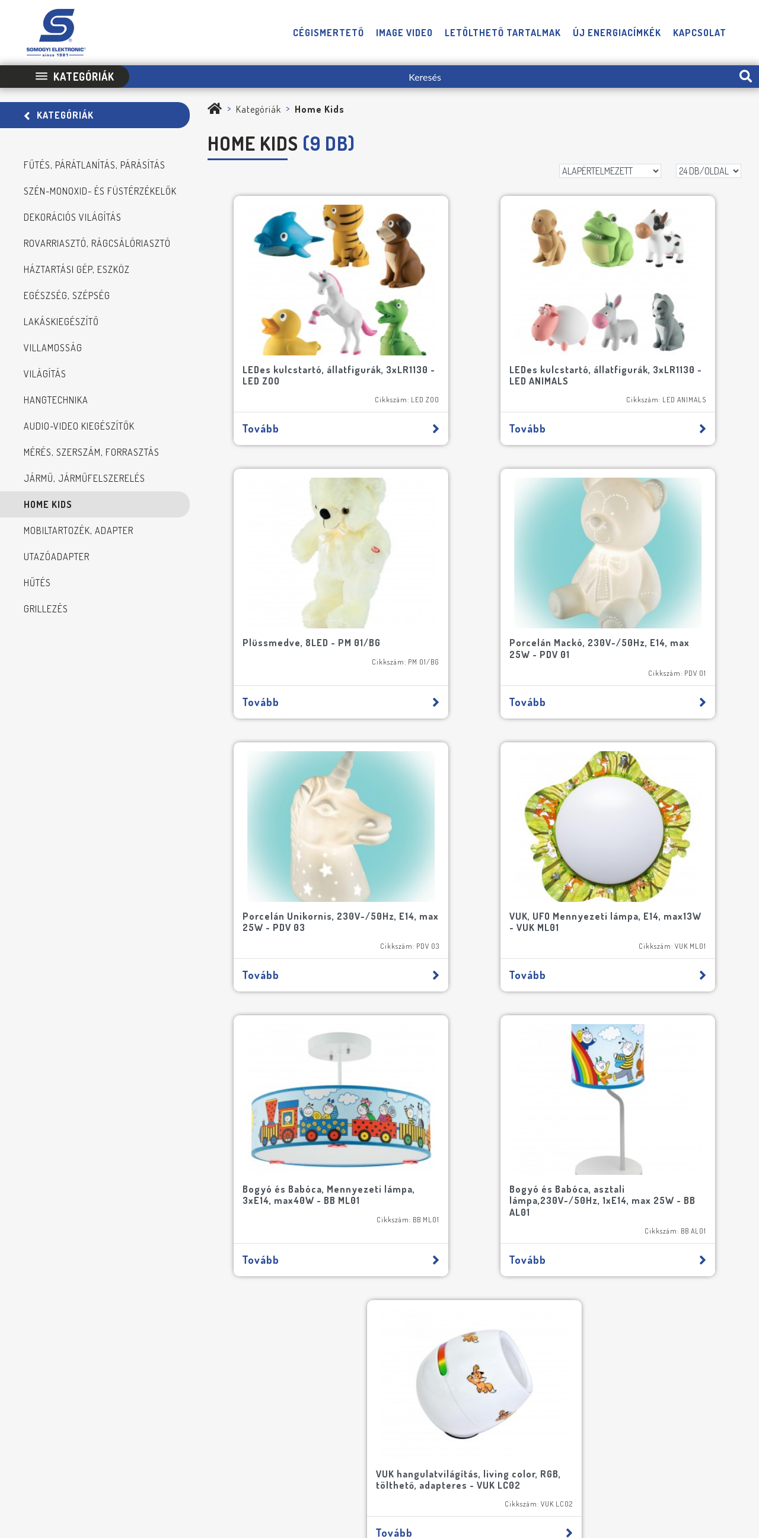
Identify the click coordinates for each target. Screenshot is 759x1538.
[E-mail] (295, 1115)
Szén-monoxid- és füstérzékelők (100, 191)
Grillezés (46, 609)
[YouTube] (710, 1405)
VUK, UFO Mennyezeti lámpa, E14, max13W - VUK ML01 (647, 571)
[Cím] (210, 1147)
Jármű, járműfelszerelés (84, 478)
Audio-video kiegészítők (79, 426)
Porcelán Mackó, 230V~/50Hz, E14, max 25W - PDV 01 (294, 571)
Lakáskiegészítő (61, 322)
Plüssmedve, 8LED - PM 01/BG (650, 331)
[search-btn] (745, 76)
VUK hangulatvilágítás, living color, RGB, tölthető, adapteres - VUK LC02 (648, 823)
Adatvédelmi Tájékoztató (409, 1440)
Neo (734, 1440)
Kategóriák (59, 115)
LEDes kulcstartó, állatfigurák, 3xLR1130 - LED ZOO (295, 336)
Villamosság (53, 348)
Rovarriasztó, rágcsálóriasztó (97, 243)
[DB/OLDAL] (708, 171)
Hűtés (37, 583)
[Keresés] (430, 76)
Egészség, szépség (67, 295)
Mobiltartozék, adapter (78, 530)
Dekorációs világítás (73, 217)
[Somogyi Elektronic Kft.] (215, 109)
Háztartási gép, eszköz (77, 269)
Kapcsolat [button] (699, 33)
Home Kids (48, 504)
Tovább (296, 389)
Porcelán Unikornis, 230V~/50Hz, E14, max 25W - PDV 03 (469, 577)
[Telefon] (660, 1405)
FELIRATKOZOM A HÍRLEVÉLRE (112, 1264)
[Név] (126, 1115)
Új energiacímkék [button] (617, 33)
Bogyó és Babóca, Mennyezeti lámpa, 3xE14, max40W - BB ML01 (295, 823)
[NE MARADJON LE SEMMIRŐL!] (54, 1207)
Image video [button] (404, 33)
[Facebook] (685, 1405)
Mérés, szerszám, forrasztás (92, 452)
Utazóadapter (57, 557)
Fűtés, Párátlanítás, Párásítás (94, 165)
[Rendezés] (610, 171)
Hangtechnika (56, 400)
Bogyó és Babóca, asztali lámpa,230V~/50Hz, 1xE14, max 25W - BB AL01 (474, 823)
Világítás (45, 374)
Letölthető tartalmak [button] (503, 33)
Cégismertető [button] (328, 33)
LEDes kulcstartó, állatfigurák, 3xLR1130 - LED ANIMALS (473, 336)
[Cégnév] (210, 1179)
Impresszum (331, 1440)
